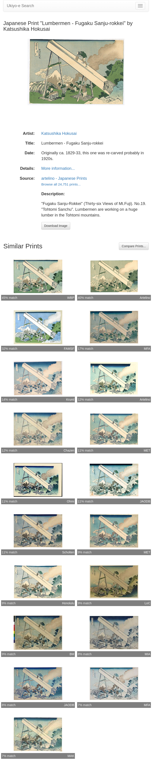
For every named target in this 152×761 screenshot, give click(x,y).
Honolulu (68, 603)
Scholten (68, 552)
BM (72, 654)
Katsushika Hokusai (59, 133)
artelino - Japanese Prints (64, 178)
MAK (71, 756)
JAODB (145, 501)
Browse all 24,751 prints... (61, 184)
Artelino (145, 297)
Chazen (69, 450)
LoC (147, 603)
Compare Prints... (134, 246)
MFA (147, 348)
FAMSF (69, 348)
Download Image (55, 226)
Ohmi (70, 501)
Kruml (70, 399)
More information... (58, 168)
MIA (147, 654)
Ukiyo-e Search (20, 6)
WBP (70, 297)
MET (147, 450)
